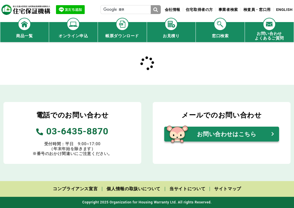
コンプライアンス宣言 (75, 188)
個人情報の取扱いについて (133, 188)
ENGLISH (284, 9)
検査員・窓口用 (256, 9)
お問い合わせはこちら (226, 134)
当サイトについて (187, 188)
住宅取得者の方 (198, 9)
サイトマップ (227, 188)
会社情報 (172, 9)
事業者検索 (228, 9)
